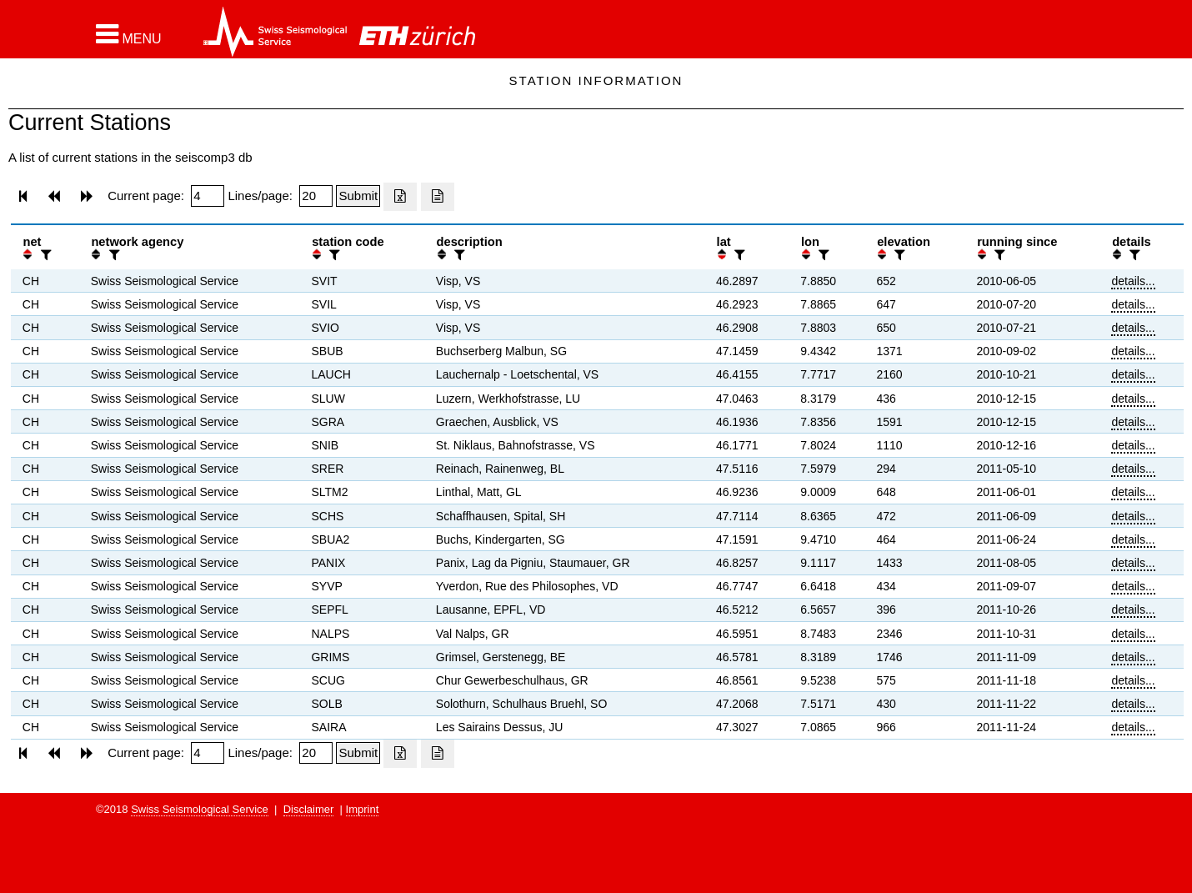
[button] (129, 34)
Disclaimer (308, 809)
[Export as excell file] (400, 197)
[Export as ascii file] (437, 197)
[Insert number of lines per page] (316, 196)
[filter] (44, 255)
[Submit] (358, 196)
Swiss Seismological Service (199, 809)
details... (1132, 281)
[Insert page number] (207, 196)
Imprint (362, 809)
